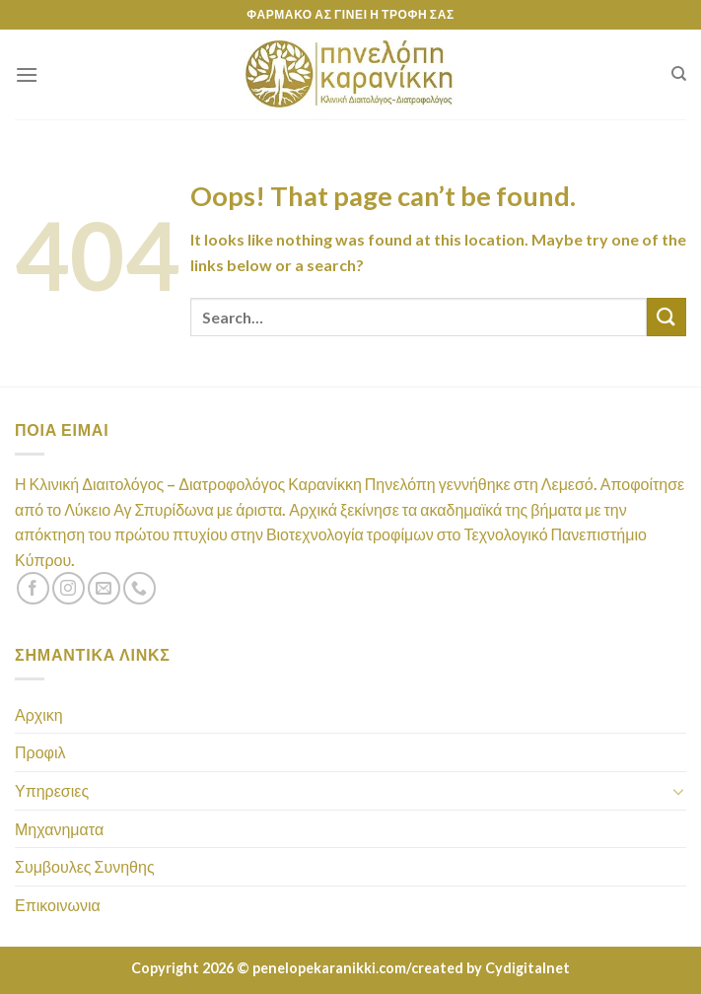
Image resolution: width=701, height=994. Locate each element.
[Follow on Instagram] (68, 588)
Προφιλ (40, 752)
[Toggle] (678, 791)
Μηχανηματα (59, 828)
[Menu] (26, 74)
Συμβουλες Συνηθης (85, 866)
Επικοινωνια (58, 904)
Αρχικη (39, 714)
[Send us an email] (104, 588)
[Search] (678, 74)
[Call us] (139, 588)
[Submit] (666, 317)
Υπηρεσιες (52, 790)
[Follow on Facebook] (33, 588)
